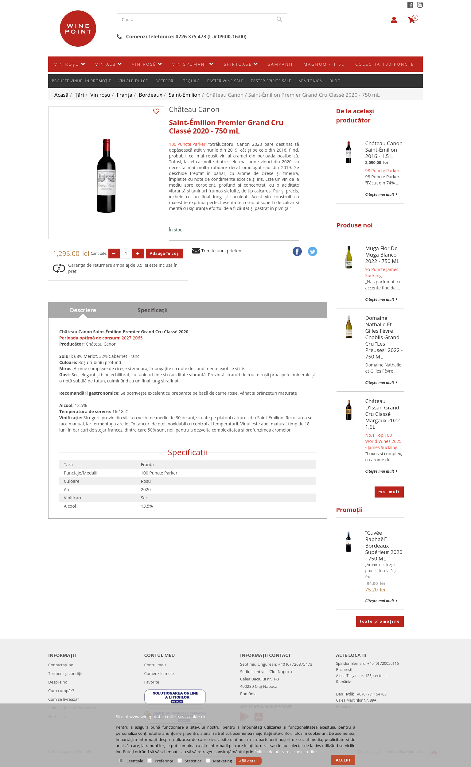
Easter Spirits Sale (271, 63)
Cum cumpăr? (61, 690)
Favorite (151, 682)
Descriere (83, 310)
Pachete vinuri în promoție (81, 63)
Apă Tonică (310, 63)
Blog (335, 63)
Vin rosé (144, 77)
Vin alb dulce (133, 63)
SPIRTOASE (238, 77)
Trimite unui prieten (216, 250)
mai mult (389, 491)
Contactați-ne (60, 665)
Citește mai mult (381, 194)
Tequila (191, 63)
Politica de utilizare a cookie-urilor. (286, 751)
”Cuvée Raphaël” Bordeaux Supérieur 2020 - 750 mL (384, 545)
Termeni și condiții (65, 673)
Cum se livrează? (63, 699)
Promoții (349, 510)
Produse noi (355, 225)
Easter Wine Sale (225, 63)
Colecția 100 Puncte (384, 77)
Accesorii (165, 63)
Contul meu (155, 665)
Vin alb (105, 77)
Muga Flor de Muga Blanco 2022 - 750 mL (382, 255)
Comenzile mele (159, 673)
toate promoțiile (380, 621)
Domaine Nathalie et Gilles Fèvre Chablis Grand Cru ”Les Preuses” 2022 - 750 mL (384, 337)
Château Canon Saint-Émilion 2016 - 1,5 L (384, 150)
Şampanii (280, 77)
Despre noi (58, 682)
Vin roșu (67, 77)
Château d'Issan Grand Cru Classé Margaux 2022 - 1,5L (384, 413)
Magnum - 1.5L (324, 77)
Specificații (153, 310)
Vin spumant (190, 77)
